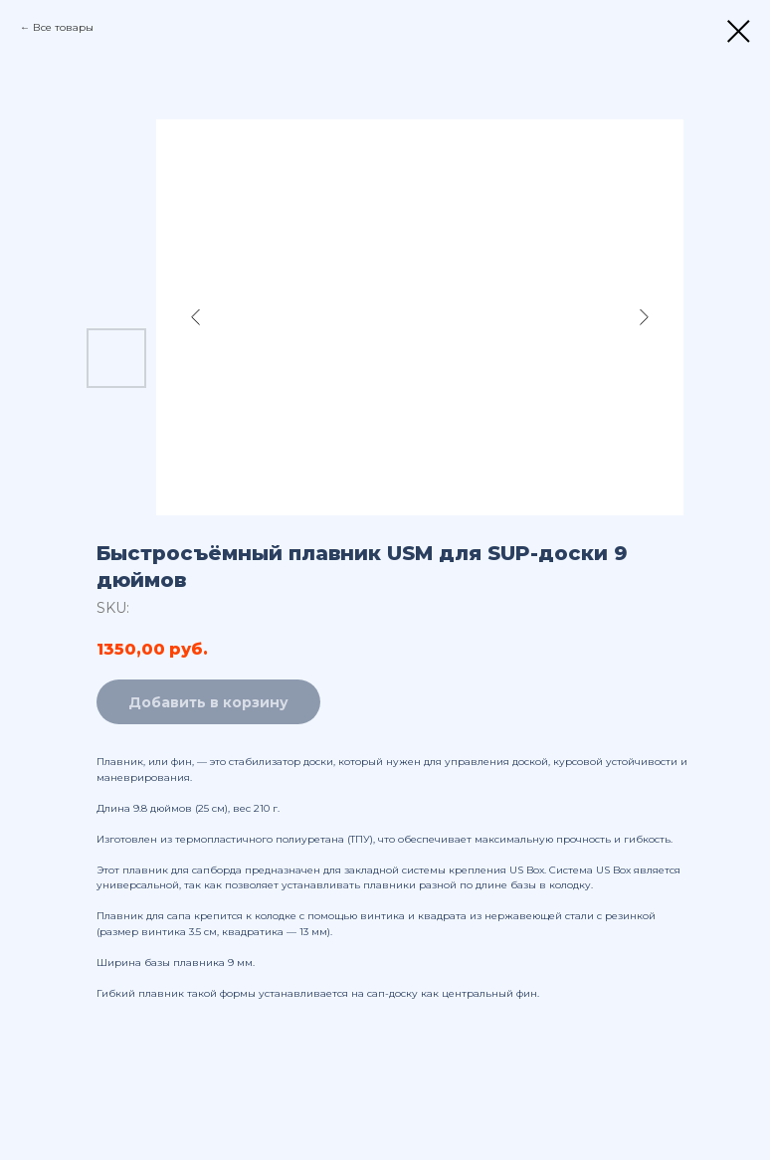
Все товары (63, 27)
